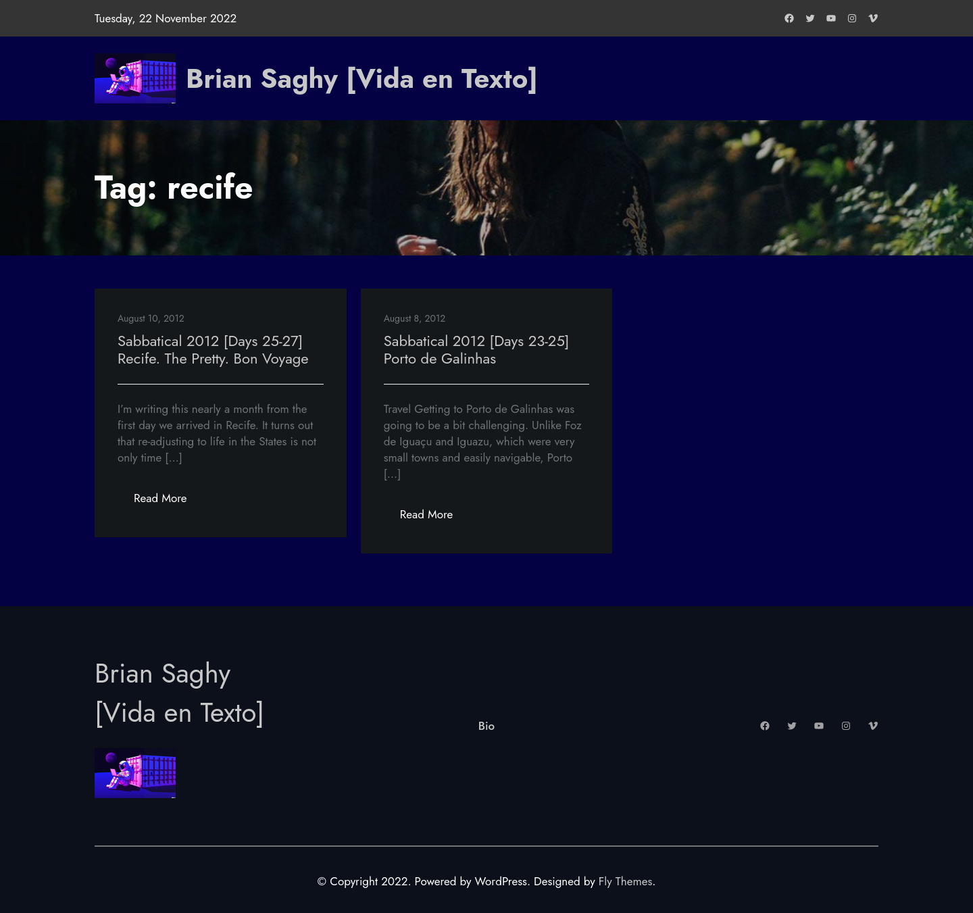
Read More (168, 501)
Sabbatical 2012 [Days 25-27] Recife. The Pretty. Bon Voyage (213, 349)
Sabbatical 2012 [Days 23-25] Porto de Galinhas (477, 349)
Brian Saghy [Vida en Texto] (362, 78)
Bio (486, 726)
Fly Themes (625, 881)
